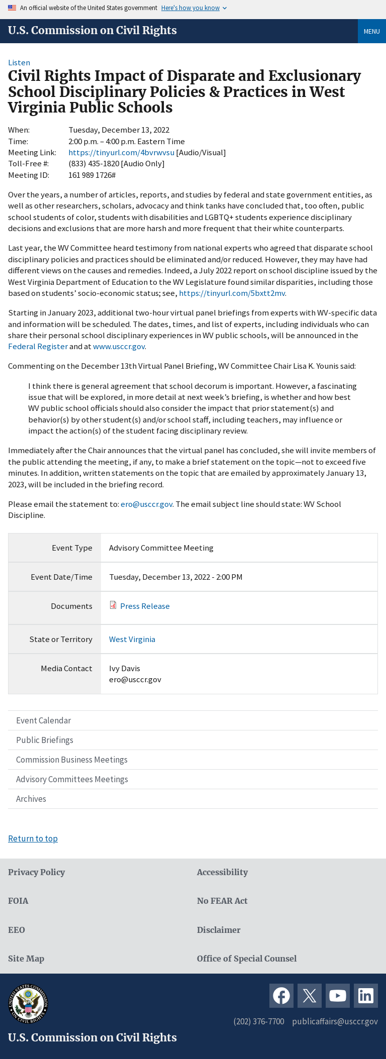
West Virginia (132, 639)
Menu (372, 31)
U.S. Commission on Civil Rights (92, 30)
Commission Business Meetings (72, 759)
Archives (31, 798)
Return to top (33, 838)
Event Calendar (43, 720)
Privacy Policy (36, 872)
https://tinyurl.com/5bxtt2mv (232, 292)
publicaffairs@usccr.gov (335, 1021)
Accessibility (222, 872)
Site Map (26, 959)
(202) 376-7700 (258, 1021)
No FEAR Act (222, 901)
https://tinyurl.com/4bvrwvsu (121, 152)
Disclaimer (219, 930)
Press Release (145, 605)
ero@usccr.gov (146, 503)
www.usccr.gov (119, 346)
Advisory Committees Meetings (72, 779)
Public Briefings (44, 740)
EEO (16, 930)
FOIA (18, 901)
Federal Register (38, 346)
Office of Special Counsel (247, 959)
